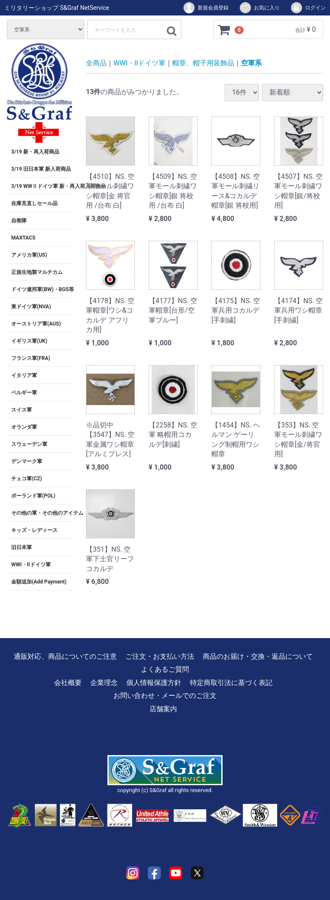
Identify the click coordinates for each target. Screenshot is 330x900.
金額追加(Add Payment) (39, 582)
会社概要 (68, 683)
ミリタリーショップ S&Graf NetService (56, 7)
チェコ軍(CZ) (26, 479)
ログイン (308, 7)
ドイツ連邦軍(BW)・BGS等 (41, 289)
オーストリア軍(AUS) (36, 324)
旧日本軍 (21, 547)
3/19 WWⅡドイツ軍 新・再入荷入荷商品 (41, 186)
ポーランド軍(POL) (33, 496)
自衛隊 (19, 221)
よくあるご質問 (165, 670)
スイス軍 (21, 410)
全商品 (96, 63)
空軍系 (251, 63)
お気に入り (259, 7)
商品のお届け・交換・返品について (258, 656)
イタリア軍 (24, 375)
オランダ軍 (24, 427)
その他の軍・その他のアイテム (41, 513)
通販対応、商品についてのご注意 (65, 656)
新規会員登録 (206, 7)
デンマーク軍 (26, 461)
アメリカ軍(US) (29, 255)
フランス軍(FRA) (30, 358)
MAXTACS (23, 238)
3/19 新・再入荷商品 (35, 152)
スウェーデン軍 (29, 444)
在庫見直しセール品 (34, 203)
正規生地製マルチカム (37, 272)
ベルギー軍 (24, 393)
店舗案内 (163, 709)
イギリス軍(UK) (29, 341)
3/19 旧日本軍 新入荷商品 (41, 169)
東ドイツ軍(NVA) (31, 307)
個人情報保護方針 (153, 683)
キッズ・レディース (34, 530)
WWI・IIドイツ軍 (31, 565)
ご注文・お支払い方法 (159, 656)
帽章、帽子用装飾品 (203, 63)
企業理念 (104, 683)
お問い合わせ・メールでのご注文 (165, 696)
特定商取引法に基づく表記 (231, 683)
